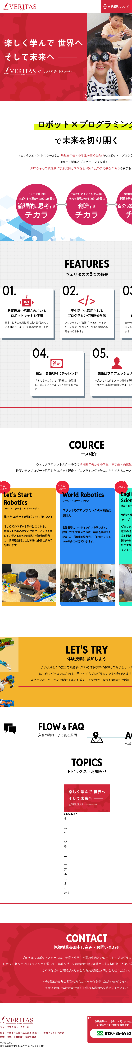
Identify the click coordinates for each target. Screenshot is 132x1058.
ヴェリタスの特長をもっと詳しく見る (87, 414)
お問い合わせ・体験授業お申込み (87, 979)
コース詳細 (40, 571)
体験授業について (118, 6)
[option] (87, 838)
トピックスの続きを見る (87, 873)
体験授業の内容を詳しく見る (87, 710)
